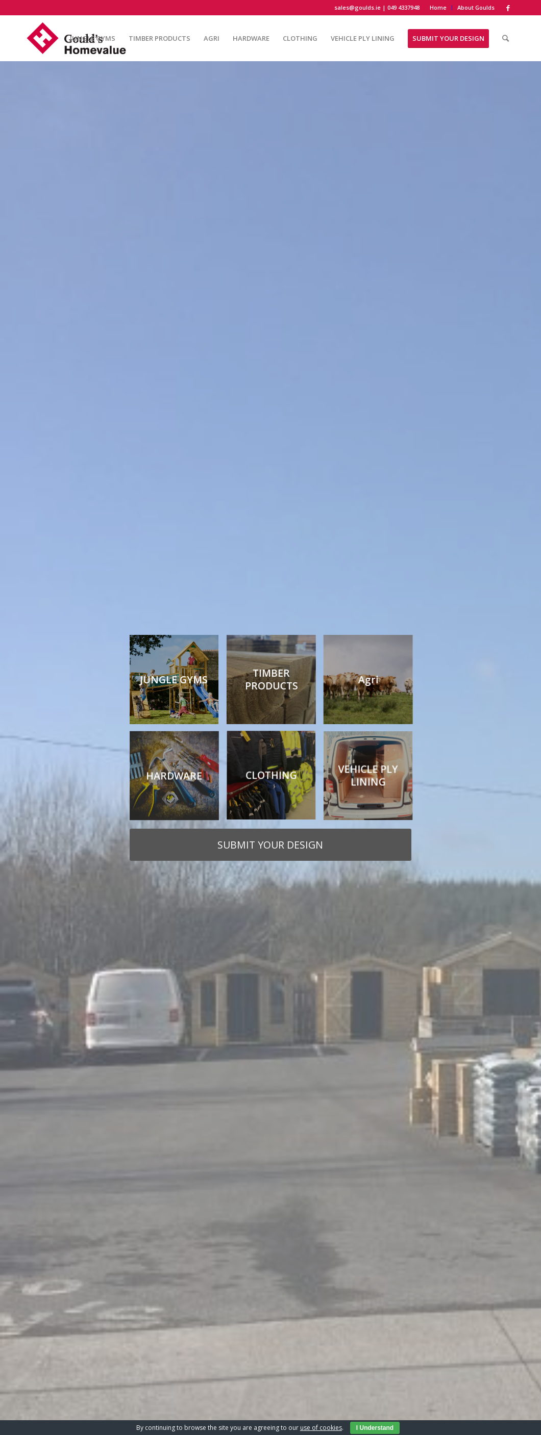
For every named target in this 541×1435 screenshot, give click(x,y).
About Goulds (476, 7)
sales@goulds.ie (357, 7)
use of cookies (321, 1427)
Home (438, 7)
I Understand (375, 1427)
